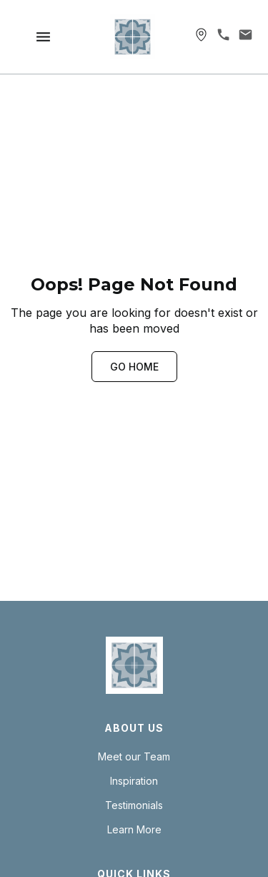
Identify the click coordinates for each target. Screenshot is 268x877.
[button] (43, 37)
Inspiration (134, 781)
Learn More (134, 830)
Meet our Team (134, 757)
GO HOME (134, 367)
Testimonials (134, 805)
